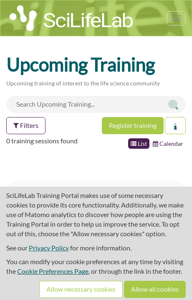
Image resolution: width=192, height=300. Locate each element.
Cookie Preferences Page (52, 271)
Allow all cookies (155, 289)
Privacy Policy (49, 248)
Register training (133, 125)
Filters (25, 125)
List (139, 143)
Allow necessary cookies (81, 289)
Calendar (168, 143)
